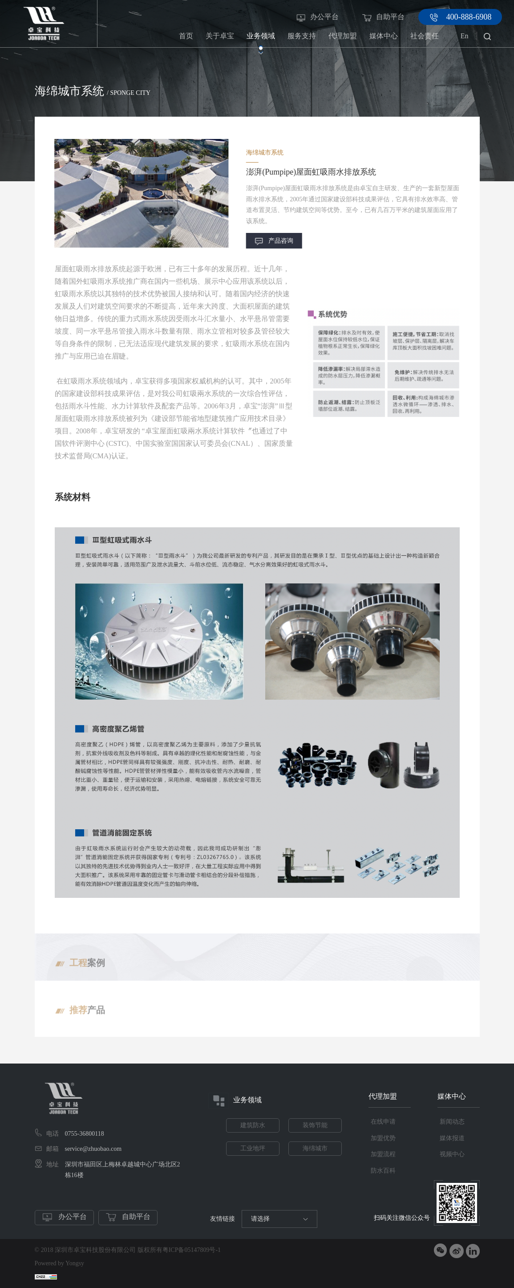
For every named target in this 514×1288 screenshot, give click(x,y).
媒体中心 (383, 39)
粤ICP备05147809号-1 (191, 1250)
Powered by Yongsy (60, 1263)
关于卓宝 (220, 39)
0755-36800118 (84, 1133)
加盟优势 (383, 1138)
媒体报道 (452, 1138)
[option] (115, 193)
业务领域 (261, 39)
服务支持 (301, 39)
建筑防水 (252, 1125)
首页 (186, 36)
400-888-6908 (469, 16)
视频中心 (452, 1154)
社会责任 (424, 39)
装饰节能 (315, 1125)
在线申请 (383, 1121)
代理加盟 (342, 39)
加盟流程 (383, 1154)
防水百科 (383, 1170)
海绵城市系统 (403, 111)
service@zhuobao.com (93, 1148)
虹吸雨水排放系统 (455, 111)
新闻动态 (452, 1121)
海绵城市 (315, 1148)
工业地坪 (252, 1148)
